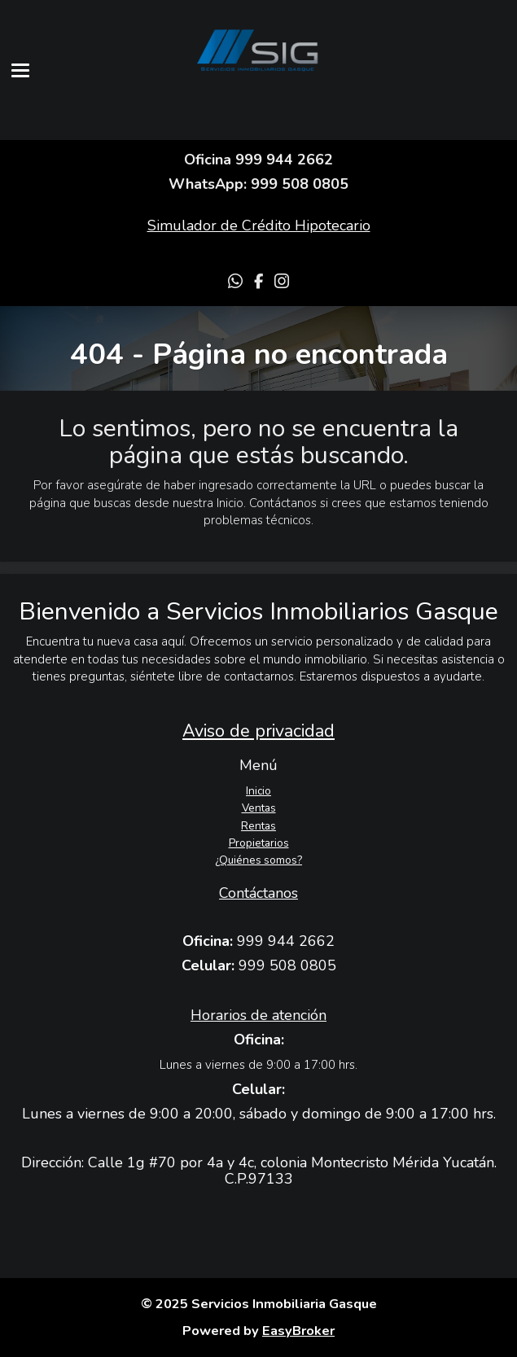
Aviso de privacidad (258, 731)
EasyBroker (298, 1330)
